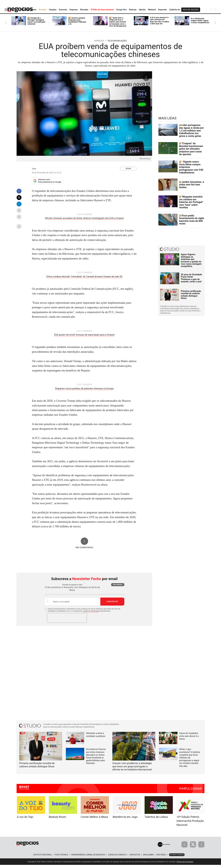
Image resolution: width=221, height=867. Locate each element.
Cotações (52, 10)
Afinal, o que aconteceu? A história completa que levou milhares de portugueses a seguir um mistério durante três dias (189, 759)
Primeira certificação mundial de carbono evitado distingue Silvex (191, 288)
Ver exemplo (117, 587)
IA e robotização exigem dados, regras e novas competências (200, 21)
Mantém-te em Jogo (125, 819)
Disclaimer (148, 857)
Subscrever (112, 604)
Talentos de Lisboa (156, 819)
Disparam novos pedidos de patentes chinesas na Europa (84, 391)
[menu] (7, 9)
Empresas (74, 10)
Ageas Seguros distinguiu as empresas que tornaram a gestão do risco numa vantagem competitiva (191, 254)
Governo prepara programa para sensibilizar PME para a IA (77, 21)
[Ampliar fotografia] (146, 77)
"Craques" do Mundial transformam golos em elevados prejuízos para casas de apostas (190, 146)
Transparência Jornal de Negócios (88, 857)
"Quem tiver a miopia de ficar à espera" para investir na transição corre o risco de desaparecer (117, 22)
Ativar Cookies (177, 857)
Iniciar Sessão (191, 10)
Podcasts (133, 10)
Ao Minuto (31, 10)
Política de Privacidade (185, 864)
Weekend (152, 10)
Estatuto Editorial (42, 857)
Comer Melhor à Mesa (94, 819)
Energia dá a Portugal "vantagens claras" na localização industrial (36, 21)
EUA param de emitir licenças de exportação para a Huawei (84, 337)
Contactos (134, 857)
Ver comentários (84, 549)
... (19, 229)
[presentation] (67, 620)
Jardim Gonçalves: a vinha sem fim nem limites (190, 180)
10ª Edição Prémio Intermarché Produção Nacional (190, 823)
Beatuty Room (57, 819)
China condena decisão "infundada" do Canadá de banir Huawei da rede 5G (84, 279)
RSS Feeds (161, 857)
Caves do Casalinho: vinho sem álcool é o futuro (189, 738)
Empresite (162, 10)
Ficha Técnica (61, 857)
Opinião (142, 10)
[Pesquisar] (210, 9)
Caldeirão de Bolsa (177, 10)
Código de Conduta (117, 857)
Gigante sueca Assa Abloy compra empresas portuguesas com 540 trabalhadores (190, 163)
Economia (63, 10)
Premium (43, 10)
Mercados (84, 10)
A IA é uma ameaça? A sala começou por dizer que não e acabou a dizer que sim (159, 20)
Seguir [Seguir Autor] (128, 168)
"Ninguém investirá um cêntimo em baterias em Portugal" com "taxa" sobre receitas (191, 196)
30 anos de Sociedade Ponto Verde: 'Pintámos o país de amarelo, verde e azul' (191, 272)
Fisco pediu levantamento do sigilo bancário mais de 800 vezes (190, 213)
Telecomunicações (117, 40)
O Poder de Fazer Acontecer (102, 10)
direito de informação (91, 613)
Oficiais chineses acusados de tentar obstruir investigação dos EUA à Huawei (84, 221)
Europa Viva (121, 10)
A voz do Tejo (25, 819)
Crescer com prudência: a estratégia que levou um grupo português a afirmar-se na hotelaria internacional (132, 768)
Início (22, 10)
